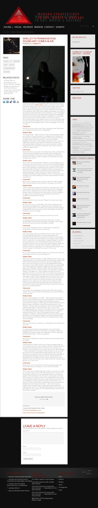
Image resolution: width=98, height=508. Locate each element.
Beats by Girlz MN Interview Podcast (19, 493)
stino (82, 165)
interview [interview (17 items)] (77, 138)
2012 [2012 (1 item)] (73, 123)
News (60, 479)
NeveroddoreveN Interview (83, 192)
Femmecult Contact (78, 241)
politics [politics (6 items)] (82, 144)
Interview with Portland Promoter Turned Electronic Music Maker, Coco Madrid (85, 170)
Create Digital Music (78, 236)
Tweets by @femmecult (78, 91)
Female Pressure (78, 238)
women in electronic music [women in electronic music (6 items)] (81, 151)
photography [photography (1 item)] (84, 142)
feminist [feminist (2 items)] (92, 134)
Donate (60, 27)
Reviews (28, 27)
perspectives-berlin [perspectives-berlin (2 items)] (77, 142)
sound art (11, 64)
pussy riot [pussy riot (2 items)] (79, 146)
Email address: (76, 42)
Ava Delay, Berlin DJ (9, 80)
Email (24, 454)
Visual (60, 492)
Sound (60, 487)
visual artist (6, 71)
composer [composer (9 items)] (76, 124)
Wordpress (88, 476)
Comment (26, 431)
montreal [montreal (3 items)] (79, 140)
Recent (74, 158)
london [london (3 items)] (74, 140)
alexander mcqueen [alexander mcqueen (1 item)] (79, 123)
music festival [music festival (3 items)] (86, 140)
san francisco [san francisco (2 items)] (85, 146)
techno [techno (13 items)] (75, 147)
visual (18, 27)
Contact (49, 27)
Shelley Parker (39, 105)
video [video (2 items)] (80, 148)
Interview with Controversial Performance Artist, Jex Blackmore (83, 179)
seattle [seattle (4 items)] (91, 146)
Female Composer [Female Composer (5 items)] (81, 130)
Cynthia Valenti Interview (83, 199)
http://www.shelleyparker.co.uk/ (32, 410)
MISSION (38, 27)
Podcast (8, 32)
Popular (82, 158)
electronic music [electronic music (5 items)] (88, 127)
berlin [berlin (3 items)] (86, 123)
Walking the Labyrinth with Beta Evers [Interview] (11, 87)
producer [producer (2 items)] (74, 146)
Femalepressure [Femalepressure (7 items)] (78, 134)
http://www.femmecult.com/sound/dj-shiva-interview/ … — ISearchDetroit (43, 489)
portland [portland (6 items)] (89, 144)
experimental (17, 61)
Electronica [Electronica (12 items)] (77, 126)
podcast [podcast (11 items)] (76, 143)
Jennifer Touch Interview (47, 481)
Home (4, 32)
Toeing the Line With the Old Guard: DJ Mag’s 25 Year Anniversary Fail (12, 91)
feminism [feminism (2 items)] (87, 134)
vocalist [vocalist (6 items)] (75, 150)
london (5, 64)
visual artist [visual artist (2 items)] (88, 148)
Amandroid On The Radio (83, 186)
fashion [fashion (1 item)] (73, 130)
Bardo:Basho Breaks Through (84, 222)
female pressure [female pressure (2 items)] (83, 132)
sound (8, 27)
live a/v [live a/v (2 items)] (89, 138)
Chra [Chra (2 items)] (89, 123)
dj (11, 61)
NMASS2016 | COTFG (38, 500)
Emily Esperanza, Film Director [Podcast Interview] (12, 83)
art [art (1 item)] (84, 123)
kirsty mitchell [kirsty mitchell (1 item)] (85, 138)
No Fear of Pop (77, 243)
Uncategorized (63, 489)
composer (6, 61)
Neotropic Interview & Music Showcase (20, 479)
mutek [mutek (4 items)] (92, 140)
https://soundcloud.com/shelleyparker (34, 413)
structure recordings (9, 68)
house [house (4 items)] (87, 136)
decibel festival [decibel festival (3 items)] (85, 125)
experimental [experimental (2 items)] (75, 129)
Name (24, 448)
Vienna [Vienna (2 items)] (84, 148)
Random (90, 158)
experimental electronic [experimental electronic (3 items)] (86, 129)
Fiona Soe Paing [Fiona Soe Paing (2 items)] (82, 136)
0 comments (35, 44)
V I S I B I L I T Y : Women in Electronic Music (84, 246)
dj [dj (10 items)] (90, 124)
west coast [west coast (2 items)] (81, 150)
